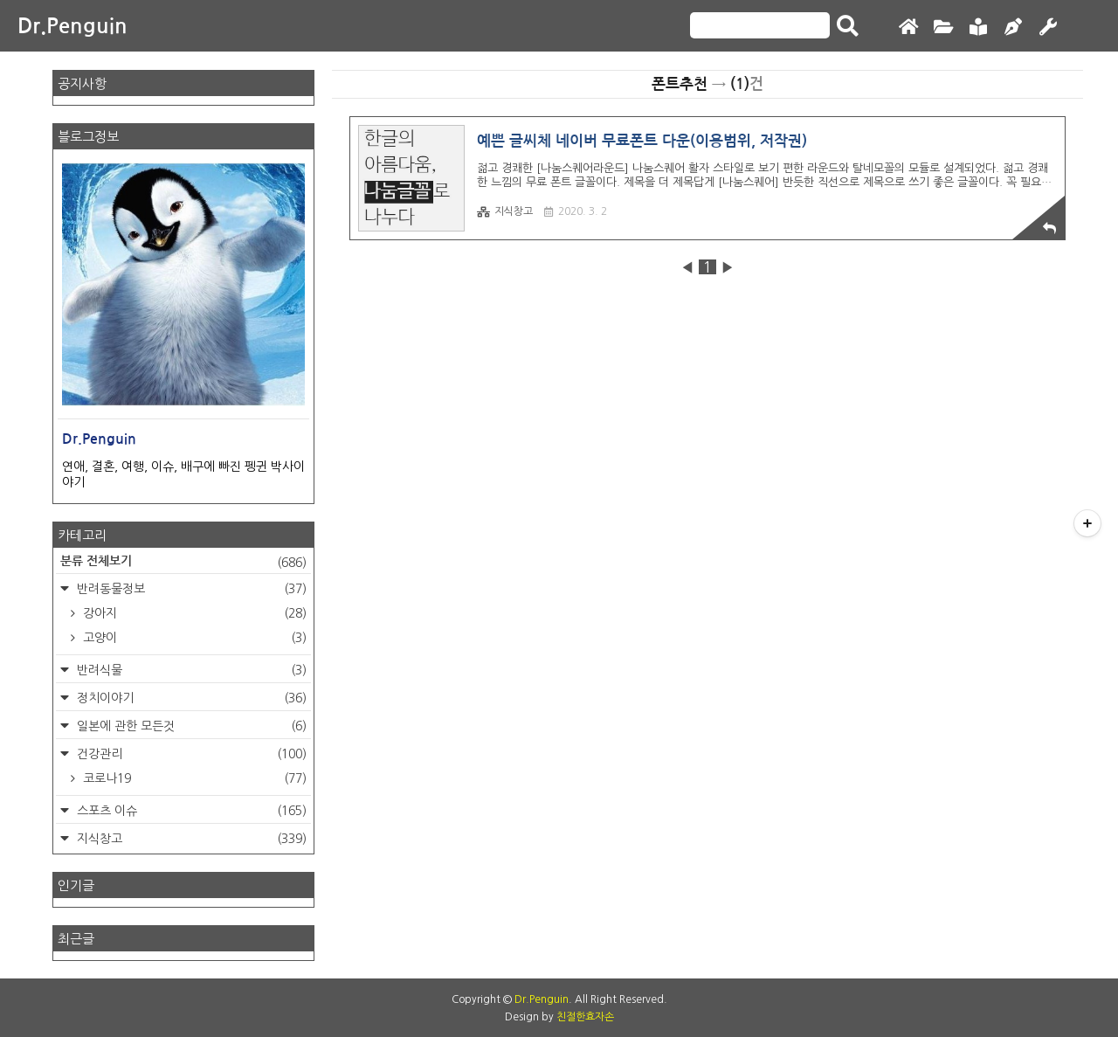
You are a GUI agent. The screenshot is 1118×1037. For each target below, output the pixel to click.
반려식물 (190, 670)
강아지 (193, 613)
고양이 (193, 638)
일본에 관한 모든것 (190, 726)
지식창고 (505, 212)
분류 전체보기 (183, 562)
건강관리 (190, 754)
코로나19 (193, 778)
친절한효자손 (585, 1017)
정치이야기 (190, 698)
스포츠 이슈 (190, 811)
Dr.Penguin (72, 26)
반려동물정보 (190, 589)
